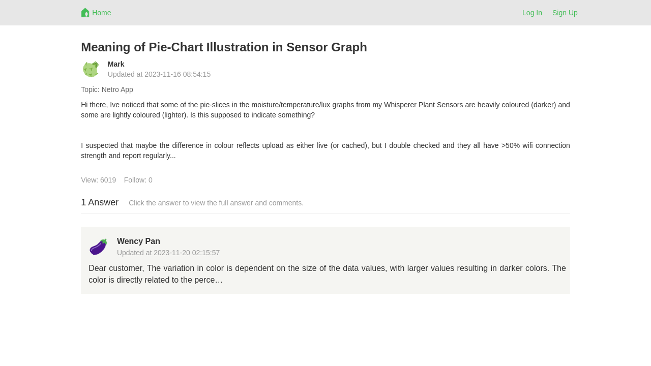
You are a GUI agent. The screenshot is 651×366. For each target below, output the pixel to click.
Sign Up (565, 13)
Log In (532, 13)
